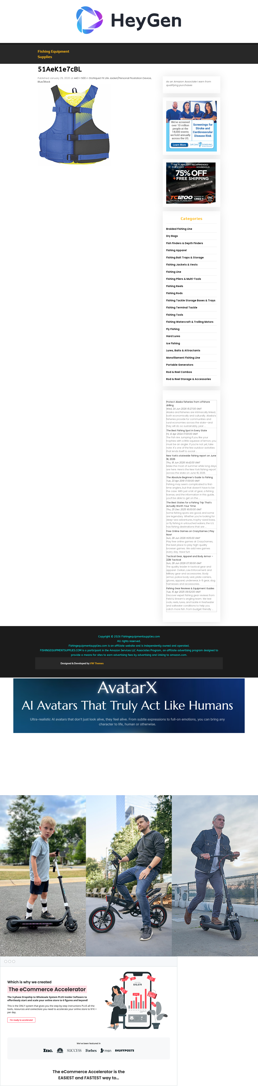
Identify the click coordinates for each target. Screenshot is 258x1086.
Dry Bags (172, 236)
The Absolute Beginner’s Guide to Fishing (189, 477)
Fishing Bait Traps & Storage (185, 257)
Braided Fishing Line (179, 229)
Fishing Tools (174, 314)
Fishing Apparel (176, 250)
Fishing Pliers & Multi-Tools (183, 279)
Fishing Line (173, 272)
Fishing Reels (174, 286)
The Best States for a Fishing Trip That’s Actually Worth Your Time (189, 504)
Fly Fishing (173, 329)
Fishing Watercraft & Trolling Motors (189, 322)
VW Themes (97, 663)
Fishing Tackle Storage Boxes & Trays (190, 300)
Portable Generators (179, 364)
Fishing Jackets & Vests (182, 264)
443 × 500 (80, 78)
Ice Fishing (173, 343)
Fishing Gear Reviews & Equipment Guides (190, 588)
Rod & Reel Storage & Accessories (188, 379)
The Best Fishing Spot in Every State (186, 430)
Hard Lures (173, 336)
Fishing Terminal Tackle (181, 307)
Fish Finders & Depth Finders (184, 243)
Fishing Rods (174, 293)
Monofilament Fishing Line (183, 357)
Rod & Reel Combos (179, 372)
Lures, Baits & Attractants (183, 350)
